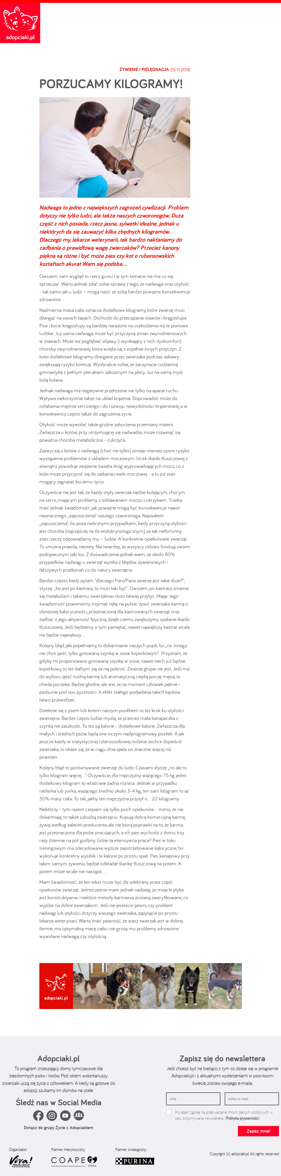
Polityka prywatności (242, 1118)
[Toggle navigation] (273, 9)
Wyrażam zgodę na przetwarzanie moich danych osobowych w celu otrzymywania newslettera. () (224, 1115)
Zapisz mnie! (258, 1131)
